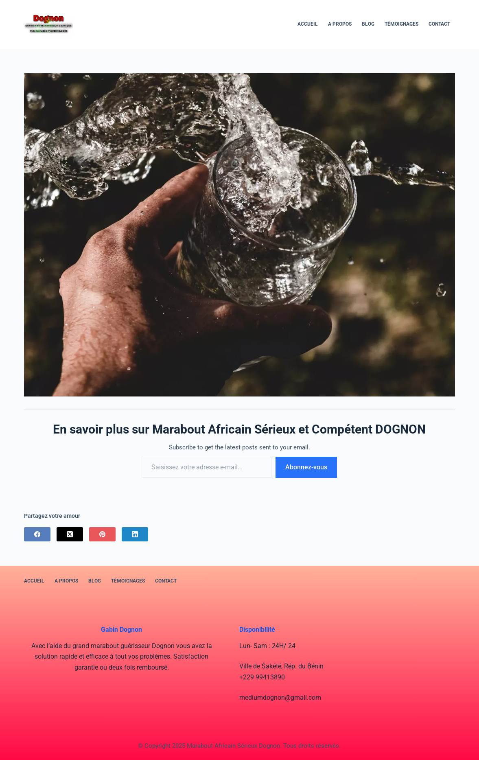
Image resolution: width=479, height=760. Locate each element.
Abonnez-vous (306, 467)
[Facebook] (37, 534)
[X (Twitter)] (70, 534)
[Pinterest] (102, 534)
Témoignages (401, 24)
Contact (439, 24)
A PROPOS (340, 24)
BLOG (368, 24)
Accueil (307, 24)
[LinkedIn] (135, 534)
